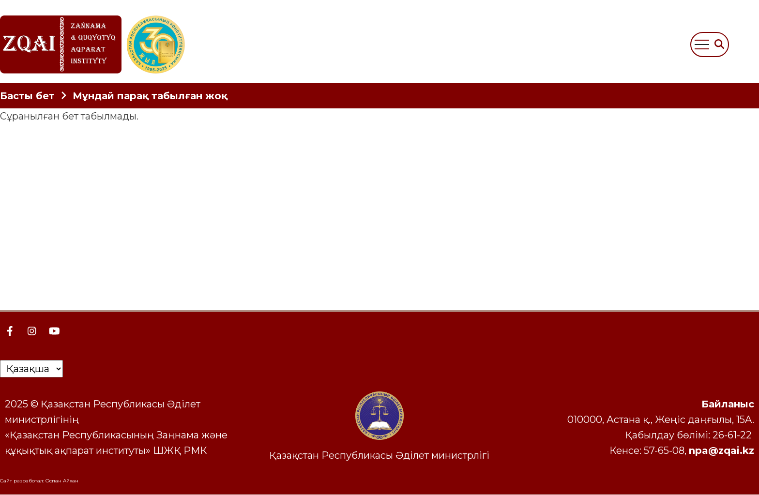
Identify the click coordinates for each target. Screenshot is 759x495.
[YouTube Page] (54, 331)
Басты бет (27, 96)
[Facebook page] (9, 331)
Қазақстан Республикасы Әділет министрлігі (379, 455)
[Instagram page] (32, 331)
